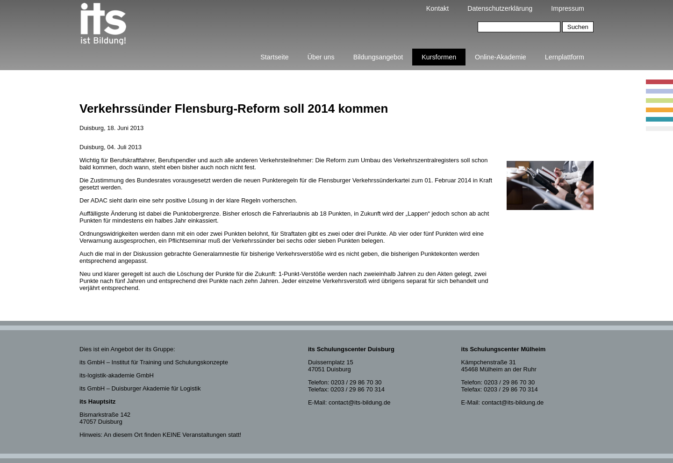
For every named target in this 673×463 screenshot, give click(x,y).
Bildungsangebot (378, 57)
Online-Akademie (500, 57)
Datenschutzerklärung (499, 8)
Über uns (321, 57)
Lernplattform (564, 57)
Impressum (567, 8)
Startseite (274, 57)
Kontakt (437, 8)
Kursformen (439, 57)
